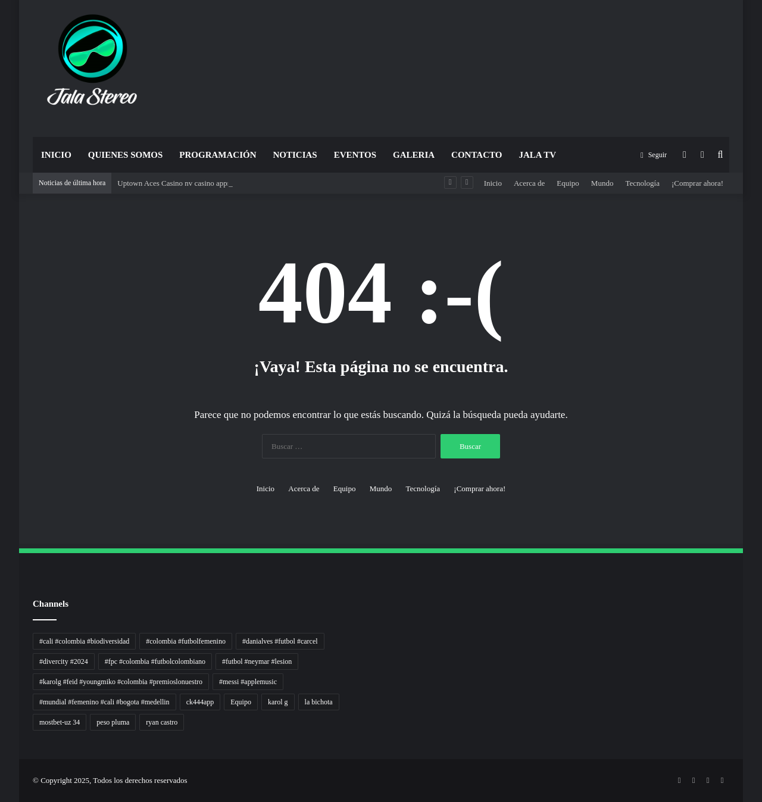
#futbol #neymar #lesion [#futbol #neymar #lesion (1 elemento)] (257, 661)
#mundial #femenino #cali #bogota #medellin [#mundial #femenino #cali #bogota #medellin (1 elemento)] (104, 702)
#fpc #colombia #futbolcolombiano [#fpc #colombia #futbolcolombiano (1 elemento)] (155, 661)
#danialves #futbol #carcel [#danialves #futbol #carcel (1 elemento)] (280, 641)
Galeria (414, 155)
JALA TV (537, 155)
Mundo (602, 183)
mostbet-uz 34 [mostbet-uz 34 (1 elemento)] (59, 722)
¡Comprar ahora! (697, 183)
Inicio (56, 155)
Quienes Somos (125, 155)
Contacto (476, 155)
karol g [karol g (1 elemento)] (278, 702)
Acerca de (529, 183)
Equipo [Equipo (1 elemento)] (240, 702)
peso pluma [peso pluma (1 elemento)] (112, 722)
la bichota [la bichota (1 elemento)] (319, 702)
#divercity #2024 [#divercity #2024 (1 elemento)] (63, 661)
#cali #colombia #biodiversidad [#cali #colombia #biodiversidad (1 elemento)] (84, 641)
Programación (217, 155)
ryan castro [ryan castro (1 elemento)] (161, 722)
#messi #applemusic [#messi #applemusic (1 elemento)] (248, 682)
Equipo (568, 183)
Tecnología (642, 183)
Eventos (355, 155)
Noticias (295, 155)
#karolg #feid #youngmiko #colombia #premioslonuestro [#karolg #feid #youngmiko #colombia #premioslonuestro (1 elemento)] (120, 682)
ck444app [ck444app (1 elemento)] (200, 702)
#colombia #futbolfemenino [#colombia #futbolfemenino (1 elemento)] (186, 641)
